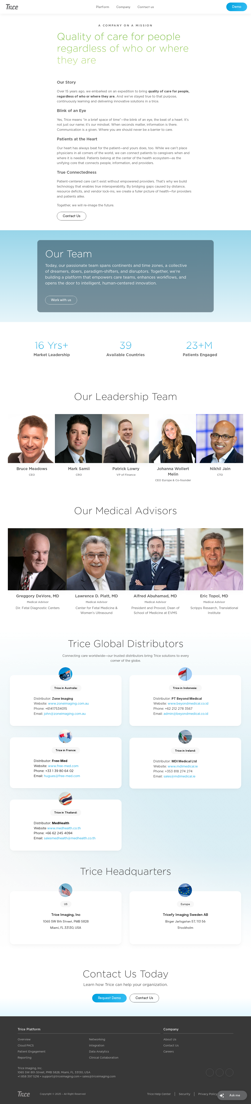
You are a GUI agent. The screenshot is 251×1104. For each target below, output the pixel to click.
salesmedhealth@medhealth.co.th (69, 838)
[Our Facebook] (210, 1072)
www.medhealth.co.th (64, 828)
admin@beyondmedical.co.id (186, 714)
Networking (97, 1039)
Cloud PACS (26, 1045)
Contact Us (171, 1045)
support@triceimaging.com (60, 1076)
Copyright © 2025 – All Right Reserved (62, 1093)
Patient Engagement (31, 1051)
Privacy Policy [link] (207, 1094)
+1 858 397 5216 (28, 1076)
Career (167, 1051)
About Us (169, 1039)
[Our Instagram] (220, 1072)
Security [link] (184, 1094)
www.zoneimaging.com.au (68, 703)
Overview (24, 1039)
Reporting (24, 1057)
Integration (96, 1045)
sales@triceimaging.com (98, 1076)
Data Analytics (99, 1051)
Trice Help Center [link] (159, 1094)
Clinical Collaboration (103, 1057)
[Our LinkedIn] (229, 1072)
